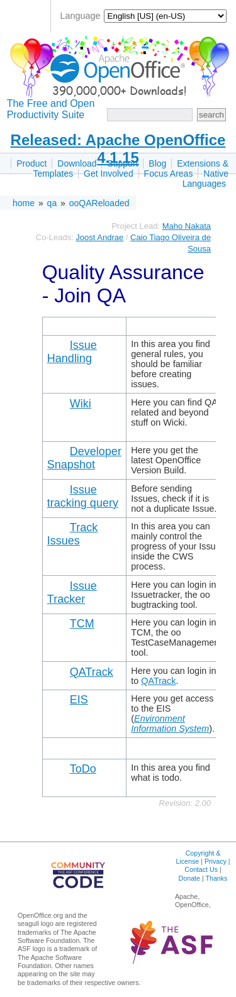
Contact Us (201, 869)
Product (31, 163)
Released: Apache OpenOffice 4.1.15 (118, 148)
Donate (189, 878)
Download (76, 163)
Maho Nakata (186, 226)
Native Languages (205, 178)
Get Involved (108, 173)
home (24, 203)
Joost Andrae (99, 237)
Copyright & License (198, 857)
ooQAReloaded (99, 203)
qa (52, 203)
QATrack (158, 681)
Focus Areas (168, 173)
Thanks (216, 878)
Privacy (216, 861)
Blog (157, 163)
